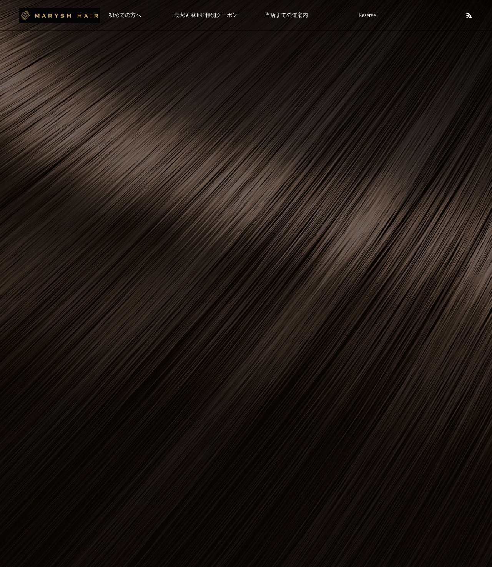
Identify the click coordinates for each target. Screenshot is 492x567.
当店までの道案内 (286, 15)
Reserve (367, 15)
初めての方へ (125, 15)
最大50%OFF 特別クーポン (206, 15)
